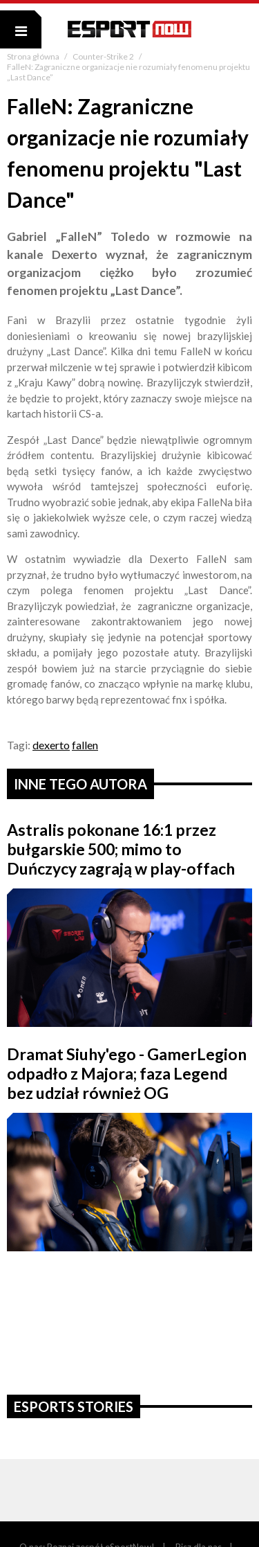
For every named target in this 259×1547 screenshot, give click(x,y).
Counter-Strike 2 (104, 56)
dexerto (51, 744)
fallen (85, 744)
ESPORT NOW (129, 29)
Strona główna (34, 56)
